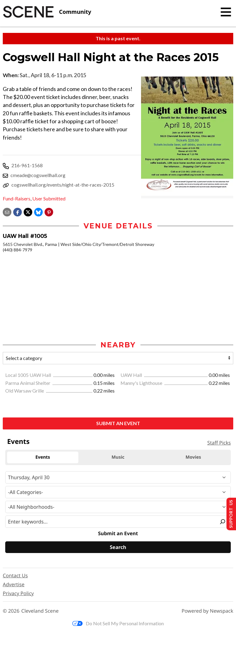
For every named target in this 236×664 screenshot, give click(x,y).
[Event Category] (118, 493)
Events (18, 442)
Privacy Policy (18, 594)
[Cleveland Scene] (47, 12)
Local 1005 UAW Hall (28, 375)
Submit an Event (118, 424)
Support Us (229, 513)
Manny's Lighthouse (141, 383)
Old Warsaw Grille (25, 391)
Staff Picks (219, 443)
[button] (49, 211)
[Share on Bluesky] (38, 211)
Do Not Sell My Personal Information (118, 624)
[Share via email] (7, 211)
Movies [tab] (193, 458)
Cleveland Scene (40, 611)
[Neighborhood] (118, 507)
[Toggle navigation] (226, 12)
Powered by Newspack (207, 611)
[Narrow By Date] (118, 478)
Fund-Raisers (16, 198)
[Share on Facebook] (17, 211)
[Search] (118, 548)
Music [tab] (118, 458)
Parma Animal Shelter (28, 383)
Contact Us (15, 576)
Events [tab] (42, 458)
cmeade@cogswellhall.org (37, 175)
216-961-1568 (27, 165)
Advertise (13, 585)
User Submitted (48, 198)
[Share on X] (28, 211)
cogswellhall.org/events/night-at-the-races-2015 (62, 185)
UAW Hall (131, 375)
